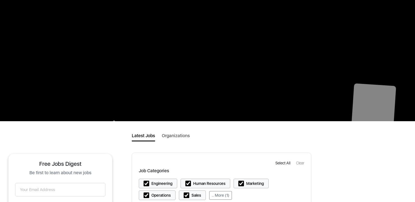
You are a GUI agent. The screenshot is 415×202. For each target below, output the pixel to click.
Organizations (176, 135)
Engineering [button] (161, 183)
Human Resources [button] (209, 183)
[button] (283, 163)
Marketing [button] (255, 183)
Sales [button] (196, 195)
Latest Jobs (143, 135)
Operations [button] (161, 195)
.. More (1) (220, 195)
